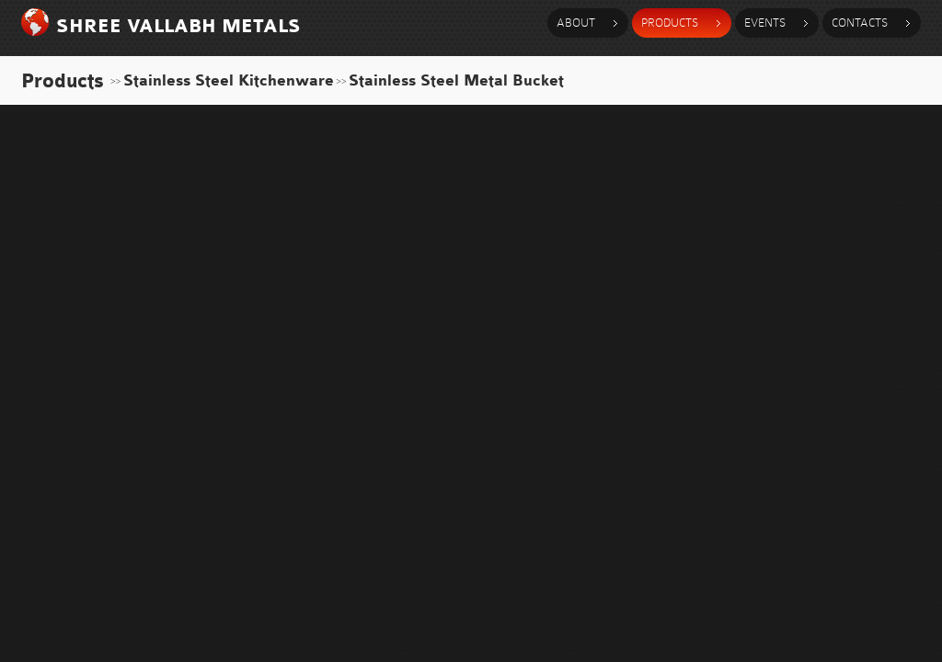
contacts (860, 22)
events (765, 22)
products (669, 22)
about (576, 22)
